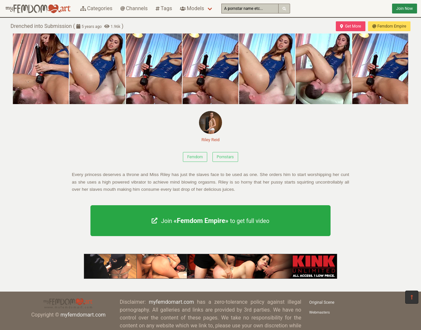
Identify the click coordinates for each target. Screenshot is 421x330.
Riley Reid (210, 126)
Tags (164, 8)
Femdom (195, 157)
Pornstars (225, 157)
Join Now (404, 8)
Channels (134, 8)
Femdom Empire (389, 26)
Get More (350, 26)
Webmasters (319, 312)
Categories (96, 8)
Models (192, 8)
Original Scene (321, 302)
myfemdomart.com (83, 315)
